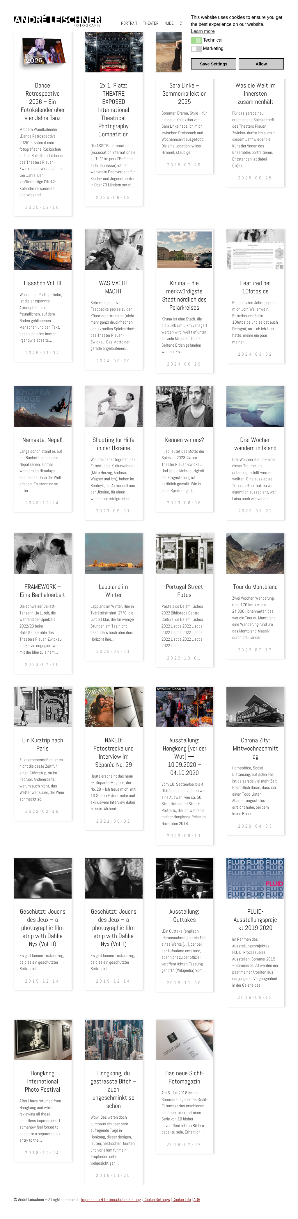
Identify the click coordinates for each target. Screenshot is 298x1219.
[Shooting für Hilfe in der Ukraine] (114, 406)
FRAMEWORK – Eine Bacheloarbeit (42, 590)
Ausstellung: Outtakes (184, 915)
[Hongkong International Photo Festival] (43, 1040)
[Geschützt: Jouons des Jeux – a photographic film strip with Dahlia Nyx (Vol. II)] (43, 878)
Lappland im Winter (113, 590)
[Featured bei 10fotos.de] (255, 249)
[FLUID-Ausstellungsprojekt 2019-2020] (255, 878)
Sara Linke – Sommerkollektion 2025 (184, 93)
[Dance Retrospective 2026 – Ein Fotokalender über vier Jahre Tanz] (43, 52)
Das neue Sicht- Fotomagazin (184, 1077)
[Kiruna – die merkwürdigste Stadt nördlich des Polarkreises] (185, 249)
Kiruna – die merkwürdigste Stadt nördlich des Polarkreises (184, 295)
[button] (196, 40)
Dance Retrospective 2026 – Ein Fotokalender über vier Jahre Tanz (43, 101)
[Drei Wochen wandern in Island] (255, 406)
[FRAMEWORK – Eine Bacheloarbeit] (43, 553)
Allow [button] (261, 64)
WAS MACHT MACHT (113, 287)
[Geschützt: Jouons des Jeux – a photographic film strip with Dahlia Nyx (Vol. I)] (114, 878)
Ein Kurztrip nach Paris (42, 744)
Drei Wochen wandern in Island (255, 444)
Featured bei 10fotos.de (255, 287)
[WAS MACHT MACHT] (114, 249)
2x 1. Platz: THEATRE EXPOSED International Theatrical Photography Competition (113, 109)
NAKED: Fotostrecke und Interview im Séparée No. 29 (113, 752)
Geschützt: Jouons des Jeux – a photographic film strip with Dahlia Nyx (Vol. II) (42, 927)
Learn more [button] (203, 31)
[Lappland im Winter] (114, 553)
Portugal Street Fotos (184, 590)
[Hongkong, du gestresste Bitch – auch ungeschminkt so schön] (114, 1040)
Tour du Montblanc (255, 586)
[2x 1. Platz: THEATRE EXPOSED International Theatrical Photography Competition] (114, 52)
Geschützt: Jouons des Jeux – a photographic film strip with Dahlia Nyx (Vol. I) (113, 927)
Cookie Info (182, 1199)
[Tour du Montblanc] (255, 553)
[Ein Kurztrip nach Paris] (43, 707)
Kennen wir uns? (184, 440)
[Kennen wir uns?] (185, 406)
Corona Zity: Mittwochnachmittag (255, 748)
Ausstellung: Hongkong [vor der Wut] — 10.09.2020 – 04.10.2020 (184, 756)
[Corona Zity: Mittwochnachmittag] (255, 707)
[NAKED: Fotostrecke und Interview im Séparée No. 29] (114, 707)
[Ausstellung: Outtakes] (185, 878)
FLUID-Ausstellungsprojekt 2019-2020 (255, 919)
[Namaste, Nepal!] (43, 406)
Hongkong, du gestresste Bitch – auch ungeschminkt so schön (113, 1089)
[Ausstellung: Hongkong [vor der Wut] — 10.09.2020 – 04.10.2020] (185, 707)
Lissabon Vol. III (42, 283)
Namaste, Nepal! (42, 440)
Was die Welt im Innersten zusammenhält (255, 93)
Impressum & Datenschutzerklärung (111, 1199)
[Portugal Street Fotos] (185, 553)
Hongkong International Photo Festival (42, 1081)
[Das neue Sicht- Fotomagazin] (185, 1040)
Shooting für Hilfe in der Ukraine (113, 444)
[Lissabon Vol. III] (43, 249)
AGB (197, 1199)
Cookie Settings (156, 1199)
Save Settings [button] (213, 64)
